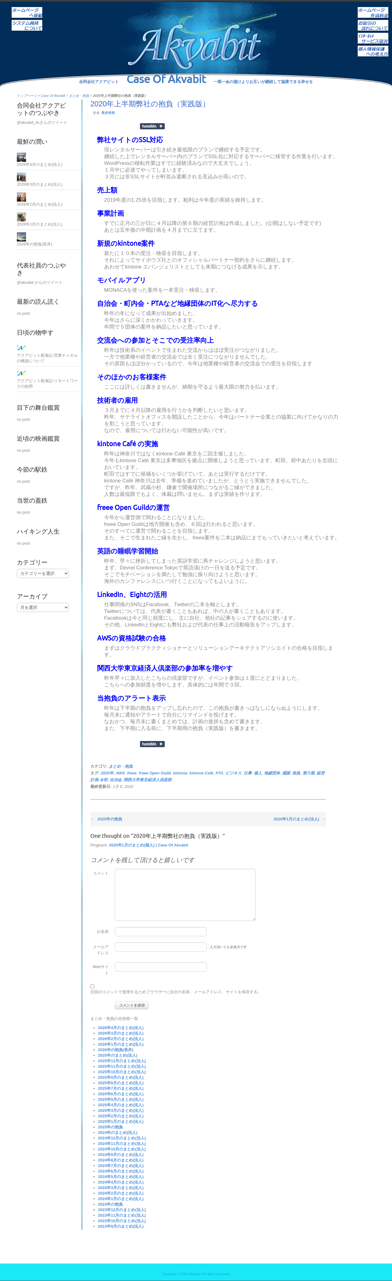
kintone (180, 773)
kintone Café (201, 773)
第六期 (309, 773)
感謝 (286, 773)
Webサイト (101, 969)
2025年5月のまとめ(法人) (121, 1099)
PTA (219, 773)
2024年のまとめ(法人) (118, 1132)
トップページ (27, 95)
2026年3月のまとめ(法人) (121, 1033)
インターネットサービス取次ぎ (373, 34)
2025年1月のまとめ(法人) (121, 1121)
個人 (258, 773)
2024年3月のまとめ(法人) (121, 1187)
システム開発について (27, 21)
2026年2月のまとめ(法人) (121, 1038)
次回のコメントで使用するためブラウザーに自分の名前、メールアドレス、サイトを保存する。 (176, 992)
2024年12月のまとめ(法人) (122, 1138)
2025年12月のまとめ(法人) (122, 1061)
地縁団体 (272, 773)
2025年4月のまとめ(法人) (121, 1105)
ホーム (27, 8)
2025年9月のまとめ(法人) (121, 1077)
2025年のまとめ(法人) (118, 1055)
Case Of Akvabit (53, 95)
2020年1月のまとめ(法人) (296, 819)
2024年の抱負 (110, 1204)
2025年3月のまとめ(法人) (121, 1110)
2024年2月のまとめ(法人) (121, 1193)
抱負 (296, 773)
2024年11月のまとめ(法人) (122, 1143)
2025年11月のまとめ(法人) (122, 1066)
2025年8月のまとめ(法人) (121, 1083)
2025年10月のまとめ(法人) (122, 1072)
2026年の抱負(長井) (116, 1049)
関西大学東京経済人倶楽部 (148, 779)
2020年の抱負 (109, 819)
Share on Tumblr (152, 126)
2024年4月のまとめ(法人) (121, 1182)
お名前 (103, 931)
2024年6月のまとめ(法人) (121, 1171)
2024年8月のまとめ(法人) (121, 1160)
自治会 (116, 779)
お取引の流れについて (373, 21)
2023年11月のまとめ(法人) (122, 1215)
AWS (120, 773)
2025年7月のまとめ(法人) (121, 1088)
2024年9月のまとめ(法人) (121, 1154)
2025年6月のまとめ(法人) (121, 1094)
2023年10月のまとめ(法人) (122, 1220)
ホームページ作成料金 (373, 8)
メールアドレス (101, 950)
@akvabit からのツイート (39, 282)
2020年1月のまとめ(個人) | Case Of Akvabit (148, 845)
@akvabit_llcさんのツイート (42, 122)
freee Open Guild (155, 773)
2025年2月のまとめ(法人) (121, 1116)
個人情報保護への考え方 (373, 47)
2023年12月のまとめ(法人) (122, 1209)
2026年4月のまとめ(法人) (121, 1027)
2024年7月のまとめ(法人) (121, 1165)
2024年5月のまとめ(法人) (121, 1176)
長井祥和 (108, 113)
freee (132, 773)
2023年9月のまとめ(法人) (121, 1226)
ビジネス (233, 773)
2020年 (107, 773)
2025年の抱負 (110, 1127)
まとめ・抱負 (79, 95)
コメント (101, 873)
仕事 (248, 773)
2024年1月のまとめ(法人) (121, 1198)
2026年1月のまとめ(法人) (121, 1044)
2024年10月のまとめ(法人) (122, 1149)
